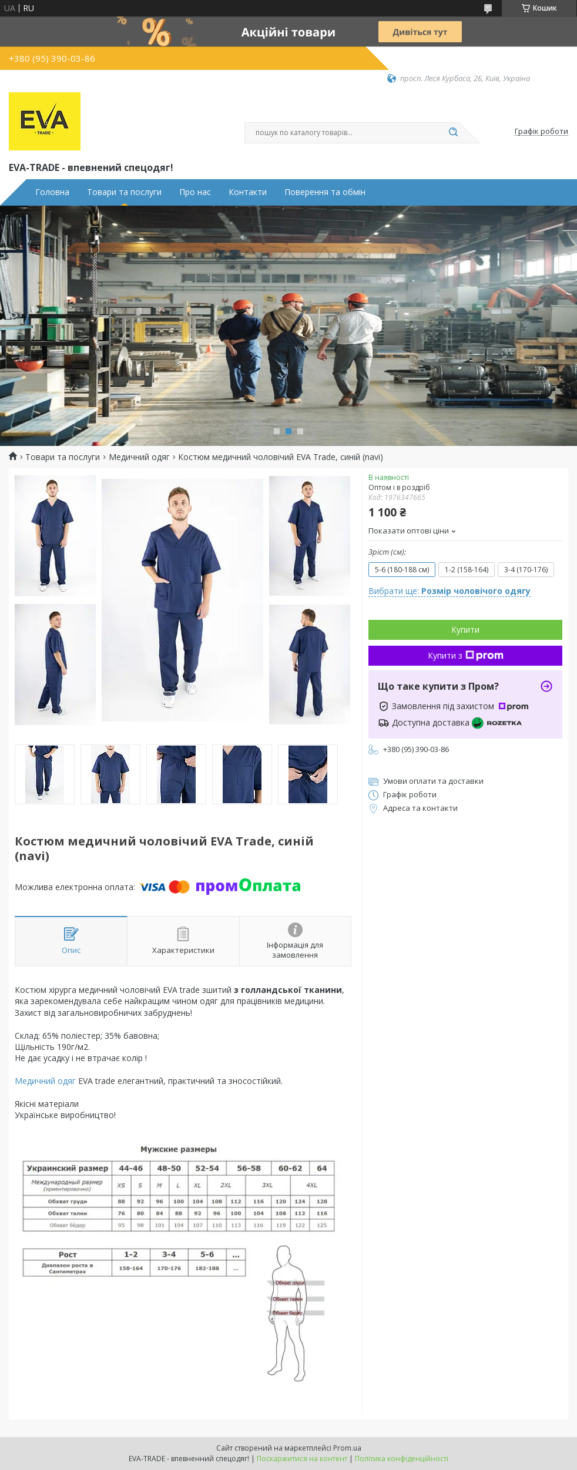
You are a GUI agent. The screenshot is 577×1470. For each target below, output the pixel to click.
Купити (465, 629)
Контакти (248, 192)
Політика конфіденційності (401, 1459)
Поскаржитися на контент (302, 1459)
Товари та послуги (124, 192)
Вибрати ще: (449, 590)
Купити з (466, 655)
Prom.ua (347, 1448)
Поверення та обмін (324, 192)
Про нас (195, 192)
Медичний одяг (139, 457)
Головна (52, 192)
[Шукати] (453, 132)
